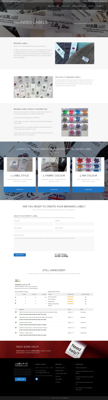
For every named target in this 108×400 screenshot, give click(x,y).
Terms (57, 398)
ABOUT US (20, 379)
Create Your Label (103, 1)
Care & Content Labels (61, 373)
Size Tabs (57, 376)
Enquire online (20, 351)
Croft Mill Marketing (63, 398)
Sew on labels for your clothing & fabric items (84, 388)
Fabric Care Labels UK (81, 367)
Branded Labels (59, 370)
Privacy (53, 398)
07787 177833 (5, 1)
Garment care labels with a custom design (84, 372)
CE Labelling (58, 379)
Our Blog (57, 382)
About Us (90, 1)
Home (85, 1)
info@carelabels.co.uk (15, 1)
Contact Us (95, 1)
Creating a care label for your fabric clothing (85, 377)
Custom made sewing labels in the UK (84, 383)
